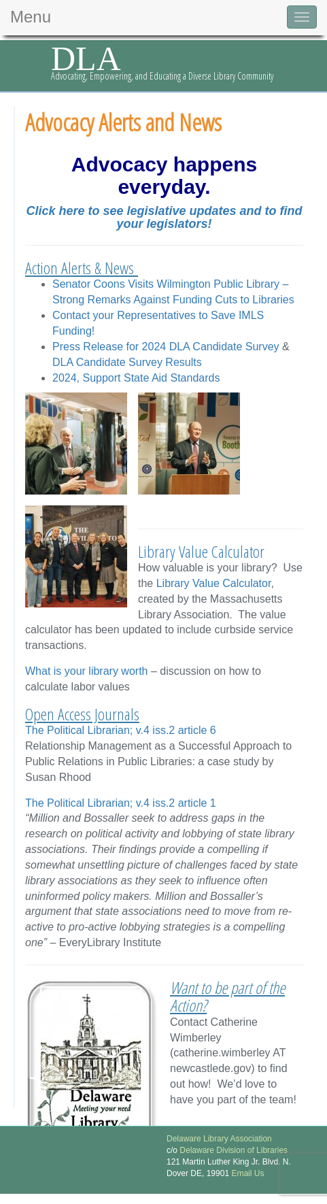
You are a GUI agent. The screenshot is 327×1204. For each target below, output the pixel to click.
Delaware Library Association (219, 1138)
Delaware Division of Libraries (233, 1150)
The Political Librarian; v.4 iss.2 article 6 (120, 730)
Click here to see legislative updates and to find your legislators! (164, 217)
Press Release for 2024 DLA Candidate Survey (165, 346)
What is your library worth (86, 671)
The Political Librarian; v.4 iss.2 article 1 (120, 803)
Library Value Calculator (201, 551)
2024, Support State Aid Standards (136, 378)
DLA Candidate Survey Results (127, 362)
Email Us (246, 1173)
